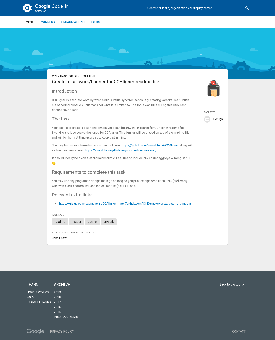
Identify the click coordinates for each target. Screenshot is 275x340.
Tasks (95, 22)
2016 (57, 307)
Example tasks (39, 302)
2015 (57, 312)
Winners (48, 22)
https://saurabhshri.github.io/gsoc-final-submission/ (121, 150)
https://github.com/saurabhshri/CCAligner (150, 145)
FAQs (30, 297)
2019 (57, 292)
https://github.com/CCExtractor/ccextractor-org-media (154, 203)
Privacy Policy (62, 331)
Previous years (66, 317)
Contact (239, 331)
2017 (57, 302)
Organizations (73, 22)
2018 (57, 297)
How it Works (38, 292)
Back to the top (233, 285)
